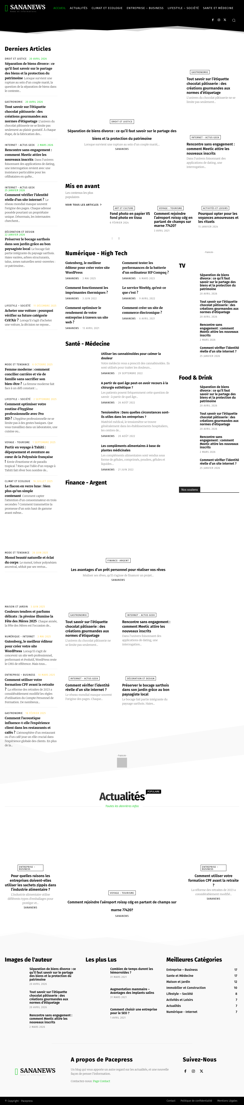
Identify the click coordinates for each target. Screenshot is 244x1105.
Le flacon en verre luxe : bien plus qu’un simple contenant (27, 491)
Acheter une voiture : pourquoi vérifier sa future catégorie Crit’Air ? (29, 315)
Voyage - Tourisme (17, 442)
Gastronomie (14, 102)
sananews (122, 156)
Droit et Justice (16, 59)
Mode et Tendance (17, 364)
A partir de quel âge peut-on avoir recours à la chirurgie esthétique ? (132, 382)
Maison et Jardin (16, 606)
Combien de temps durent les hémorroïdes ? (131, 970)
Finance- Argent (118, 562)
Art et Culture (120, 207)
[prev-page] (112, 235)
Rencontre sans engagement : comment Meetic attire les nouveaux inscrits (28, 154)
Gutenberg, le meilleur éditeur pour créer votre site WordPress (29, 646)
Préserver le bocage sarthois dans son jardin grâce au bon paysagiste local (28, 244)
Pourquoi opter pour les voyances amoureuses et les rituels (218, 216)
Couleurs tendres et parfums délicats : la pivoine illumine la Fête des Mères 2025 (29, 616)
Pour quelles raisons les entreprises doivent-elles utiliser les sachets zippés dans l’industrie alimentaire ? (30, 884)
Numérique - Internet (20, 636)
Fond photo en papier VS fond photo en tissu (128, 214)
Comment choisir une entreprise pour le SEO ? (133, 1011)
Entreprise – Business (20, 675)
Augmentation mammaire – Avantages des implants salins (132, 991)
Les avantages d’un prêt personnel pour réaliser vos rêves (118, 574)
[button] (233, 20)
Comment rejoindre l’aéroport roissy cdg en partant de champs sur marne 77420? (171, 218)
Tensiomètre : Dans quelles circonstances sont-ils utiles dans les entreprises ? (134, 413)
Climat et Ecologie (17, 481)
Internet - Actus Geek (20, 145)
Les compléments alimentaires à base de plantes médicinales (135, 449)
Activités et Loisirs (212, 207)
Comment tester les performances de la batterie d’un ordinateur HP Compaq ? (145, 264)
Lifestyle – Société (18, 306)
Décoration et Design (19, 232)
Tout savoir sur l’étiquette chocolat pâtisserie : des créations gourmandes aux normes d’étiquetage (211, 85)
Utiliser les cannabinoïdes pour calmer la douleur (129, 352)
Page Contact (101, 1081)
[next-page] (118, 235)
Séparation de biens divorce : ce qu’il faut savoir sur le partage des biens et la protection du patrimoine (122, 137)
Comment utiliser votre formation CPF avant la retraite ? (29, 684)
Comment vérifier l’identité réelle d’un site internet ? (87, 702)
